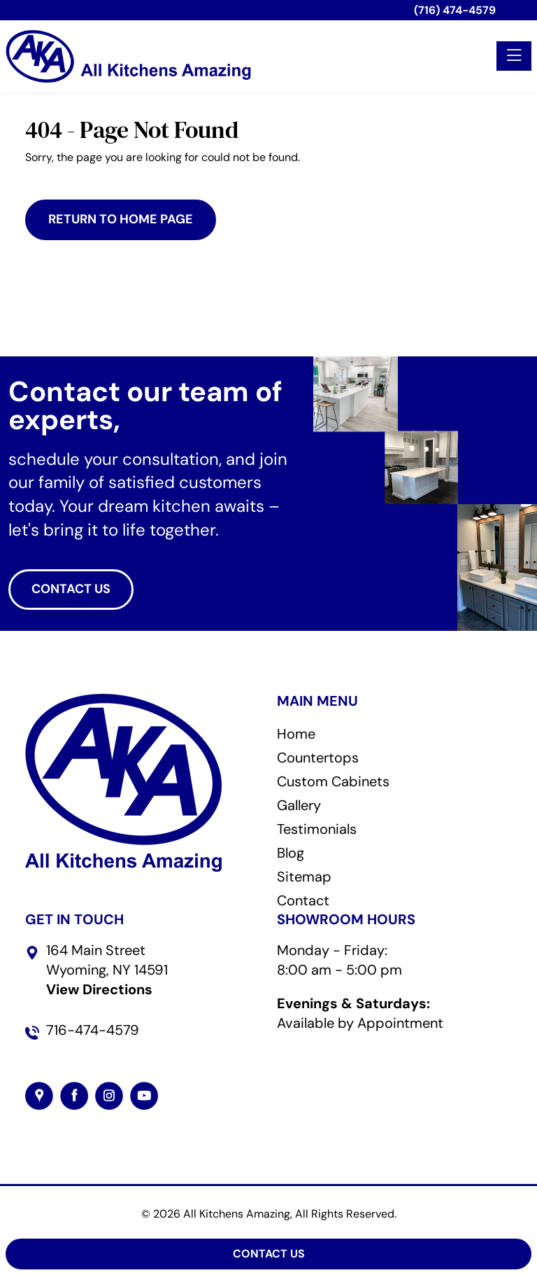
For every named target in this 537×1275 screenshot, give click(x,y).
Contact (303, 900)
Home (296, 734)
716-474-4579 (92, 1030)
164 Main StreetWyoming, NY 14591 (107, 969)
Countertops (318, 757)
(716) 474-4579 (455, 10)
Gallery (299, 805)
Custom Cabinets (333, 781)
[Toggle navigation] (513, 56)
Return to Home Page (120, 219)
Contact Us (269, 1253)
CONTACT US (70, 588)
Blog (290, 853)
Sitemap (304, 877)
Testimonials (317, 829)
